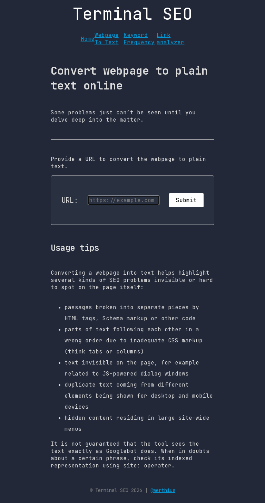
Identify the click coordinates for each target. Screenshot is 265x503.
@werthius (162, 490)
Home (88, 38)
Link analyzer (170, 38)
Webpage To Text (107, 38)
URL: (69, 200)
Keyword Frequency (139, 38)
